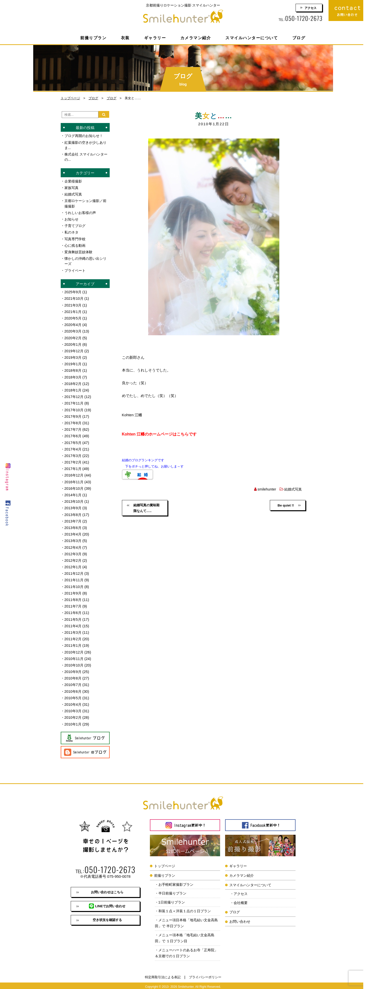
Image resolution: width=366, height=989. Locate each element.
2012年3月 (73, 551)
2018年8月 (73, 369)
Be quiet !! (285, 506)
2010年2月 (73, 713)
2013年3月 (73, 538)
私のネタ (71, 232)
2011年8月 (73, 596)
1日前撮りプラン (173, 898)
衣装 (125, 38)
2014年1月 (73, 492)
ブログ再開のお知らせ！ (85, 136)
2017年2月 (73, 460)
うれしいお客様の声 (81, 212)
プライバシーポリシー (205, 975)
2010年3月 (73, 707)
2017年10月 (74, 408)
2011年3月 (73, 629)
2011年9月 (73, 590)
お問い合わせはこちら (107, 888)
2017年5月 (73, 440)
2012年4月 (73, 544)
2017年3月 (73, 453)
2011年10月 (74, 583)
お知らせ (71, 218)
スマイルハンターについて (251, 38)
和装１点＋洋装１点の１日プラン (187, 908)
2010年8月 (73, 674)
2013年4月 (73, 531)
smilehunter (265, 489)
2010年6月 (73, 687)
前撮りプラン (93, 38)
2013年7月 (73, 518)
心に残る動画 (75, 244)
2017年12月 (74, 395)
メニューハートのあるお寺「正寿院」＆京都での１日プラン (185, 951)
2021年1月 (73, 310)
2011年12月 (74, 570)
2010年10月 (74, 661)
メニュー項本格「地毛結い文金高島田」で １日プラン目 (187, 935)
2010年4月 (73, 700)
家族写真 (71, 187)
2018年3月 (73, 375)
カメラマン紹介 (195, 38)
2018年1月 (73, 388)
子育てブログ (75, 225)
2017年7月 (73, 427)
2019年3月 (73, 356)
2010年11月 (74, 655)
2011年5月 (73, 616)
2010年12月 (74, 648)
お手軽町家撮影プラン (177, 880)
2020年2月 (73, 336)
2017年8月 (73, 421)
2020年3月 (73, 330)
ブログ (299, 38)
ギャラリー (155, 38)
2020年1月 (73, 343)
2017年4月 (73, 447)
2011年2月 (73, 635)
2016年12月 (74, 473)
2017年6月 (73, 434)
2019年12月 (74, 349)
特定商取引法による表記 (163, 975)
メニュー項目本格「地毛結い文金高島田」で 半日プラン (187, 920)
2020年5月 (73, 317)
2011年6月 (73, 609)
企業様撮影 (73, 181)
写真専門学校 (75, 238)
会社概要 (241, 899)
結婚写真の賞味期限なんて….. (145, 509)
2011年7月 (73, 603)
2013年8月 (73, 512)
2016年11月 (74, 479)
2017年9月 (73, 414)
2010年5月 (73, 694)
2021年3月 (73, 304)
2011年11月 (74, 577)
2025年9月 (73, 291)
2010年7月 (73, 681)
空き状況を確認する (107, 918)
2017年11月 (74, 401)
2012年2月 (73, 557)
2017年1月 (73, 466)
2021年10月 (74, 297)
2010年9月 (73, 668)
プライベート (75, 269)
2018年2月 (73, 382)
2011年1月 (73, 642)
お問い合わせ (239, 918)
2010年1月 (73, 720)
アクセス (311, 8)
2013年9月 (73, 505)
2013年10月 (74, 499)
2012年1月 (73, 564)
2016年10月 (74, 486)
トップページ (70, 98)
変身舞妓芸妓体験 (79, 251)
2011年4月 (73, 622)
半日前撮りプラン (174, 890)
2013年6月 (73, 525)
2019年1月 (73, 362)
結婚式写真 (292, 489)
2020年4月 (73, 323)
